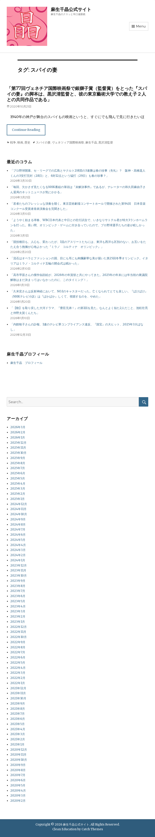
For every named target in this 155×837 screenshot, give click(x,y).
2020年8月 (18, 770)
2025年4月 (17, 484)
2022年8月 (17, 647)
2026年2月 (17, 432)
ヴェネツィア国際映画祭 (68, 142)
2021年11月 (18, 693)
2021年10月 (18, 698)
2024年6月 (18, 535)
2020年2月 (18, 801)
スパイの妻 (43, 142)
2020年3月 (18, 795)
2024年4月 (18, 545)
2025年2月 (17, 494)
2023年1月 (17, 622)
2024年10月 (18, 514)
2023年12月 (18, 565)
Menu (141, 26)
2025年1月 (17, 499)
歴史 (27, 142)
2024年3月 (18, 550)
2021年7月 (17, 714)
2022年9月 (17, 642)
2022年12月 (18, 627)
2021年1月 (17, 744)
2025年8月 (17, 463)
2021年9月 (17, 703)
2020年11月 (18, 754)
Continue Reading (26, 130)
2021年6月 (17, 719)
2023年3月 (17, 611)
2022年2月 (17, 678)
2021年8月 (17, 709)
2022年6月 (17, 657)
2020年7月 (17, 775)
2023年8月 (17, 586)
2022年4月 (18, 668)
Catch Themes (92, 829)
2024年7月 (17, 529)
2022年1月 (17, 683)
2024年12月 (18, 504)
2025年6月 (17, 473)
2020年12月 (18, 750)
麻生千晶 (91, 142)
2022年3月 (17, 673)
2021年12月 (18, 688)
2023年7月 (17, 591)
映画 (20, 142)
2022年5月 (17, 663)
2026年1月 (17, 437)
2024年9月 (18, 519)
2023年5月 (17, 601)
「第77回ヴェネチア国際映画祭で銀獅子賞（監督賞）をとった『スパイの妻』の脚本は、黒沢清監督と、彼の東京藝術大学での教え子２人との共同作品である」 (77, 94)
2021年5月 (17, 724)
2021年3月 (17, 734)
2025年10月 (18, 453)
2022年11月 (18, 632)
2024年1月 (17, 560)
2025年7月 (17, 468)
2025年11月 (18, 448)
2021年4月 (17, 729)
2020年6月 (18, 780)
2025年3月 (17, 488)
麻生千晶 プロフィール (26, 363)
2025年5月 (17, 478)
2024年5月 (17, 540)
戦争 (13, 142)
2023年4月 (18, 606)
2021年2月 (17, 739)
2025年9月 (17, 458)
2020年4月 (18, 790)
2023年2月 (17, 616)
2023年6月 (17, 596)
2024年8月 (18, 524)
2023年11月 (18, 570)
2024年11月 (18, 509)
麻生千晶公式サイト (71, 9)
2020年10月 (18, 760)
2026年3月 (17, 427)
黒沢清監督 (105, 142)
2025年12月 (18, 443)
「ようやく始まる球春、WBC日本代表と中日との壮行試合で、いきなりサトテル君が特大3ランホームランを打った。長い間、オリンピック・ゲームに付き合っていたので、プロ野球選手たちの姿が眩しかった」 (79, 225)
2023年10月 (18, 575)
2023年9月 (17, 581)
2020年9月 (18, 765)
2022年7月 (17, 652)
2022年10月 (18, 637)
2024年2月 (18, 555)
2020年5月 (17, 785)
